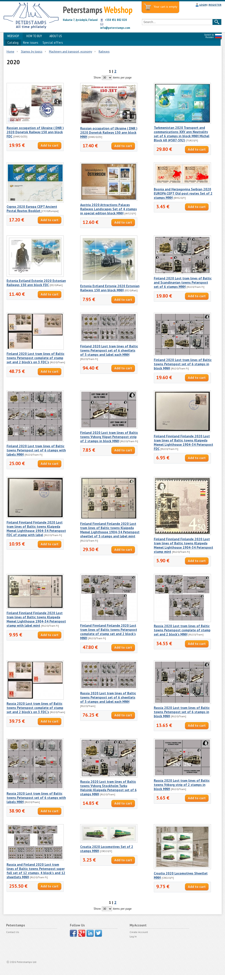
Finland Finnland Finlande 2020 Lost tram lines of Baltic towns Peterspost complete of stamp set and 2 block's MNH (108, 631)
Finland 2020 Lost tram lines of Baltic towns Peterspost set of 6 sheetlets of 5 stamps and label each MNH (109, 350)
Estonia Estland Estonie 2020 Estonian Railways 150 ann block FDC (36, 283)
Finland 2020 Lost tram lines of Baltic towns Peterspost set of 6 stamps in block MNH (183, 364)
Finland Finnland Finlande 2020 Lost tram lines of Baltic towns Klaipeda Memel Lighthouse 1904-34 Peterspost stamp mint (183, 545)
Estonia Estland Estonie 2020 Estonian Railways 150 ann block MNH (110, 288)
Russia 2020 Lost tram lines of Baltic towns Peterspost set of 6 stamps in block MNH (182, 712)
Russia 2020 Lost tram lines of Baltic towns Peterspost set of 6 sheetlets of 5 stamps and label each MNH (108, 697)
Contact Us (12, 932)
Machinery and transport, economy (70, 51)
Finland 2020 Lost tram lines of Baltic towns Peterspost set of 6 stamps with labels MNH (36, 450)
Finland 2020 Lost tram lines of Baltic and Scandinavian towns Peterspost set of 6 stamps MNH (183, 282)
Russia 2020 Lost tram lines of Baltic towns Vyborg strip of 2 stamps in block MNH (182, 784)
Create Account (139, 932)
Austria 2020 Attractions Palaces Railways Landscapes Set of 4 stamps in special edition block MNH (108, 209)
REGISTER (215, 4)
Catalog (13, 42)
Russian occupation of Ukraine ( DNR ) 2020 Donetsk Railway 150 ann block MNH (108, 132)
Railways (104, 51)
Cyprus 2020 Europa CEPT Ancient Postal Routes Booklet (32, 208)
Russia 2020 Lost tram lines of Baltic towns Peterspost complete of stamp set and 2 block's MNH (182, 630)
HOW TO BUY (34, 36)
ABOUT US (55, 36)
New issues (30, 42)
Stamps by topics (31, 51)
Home (10, 51)
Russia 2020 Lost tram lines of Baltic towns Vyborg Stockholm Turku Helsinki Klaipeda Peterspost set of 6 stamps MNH (108, 788)
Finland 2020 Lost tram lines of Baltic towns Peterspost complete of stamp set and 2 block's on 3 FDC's (35, 358)
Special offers (53, 42)
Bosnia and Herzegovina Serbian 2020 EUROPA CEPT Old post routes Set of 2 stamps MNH (183, 193)
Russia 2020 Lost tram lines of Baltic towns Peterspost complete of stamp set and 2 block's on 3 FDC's (35, 707)
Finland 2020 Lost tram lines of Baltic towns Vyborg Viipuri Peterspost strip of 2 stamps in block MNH (109, 437)
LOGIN (203, 4)
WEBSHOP (13, 36)
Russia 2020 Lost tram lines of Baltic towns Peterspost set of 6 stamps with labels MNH (36, 797)
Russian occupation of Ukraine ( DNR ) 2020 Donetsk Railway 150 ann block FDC (35, 132)
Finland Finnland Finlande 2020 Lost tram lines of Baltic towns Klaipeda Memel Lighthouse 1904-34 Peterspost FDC (183, 442)
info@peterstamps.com (115, 28)
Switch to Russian (209, 36)
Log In (133, 936)
